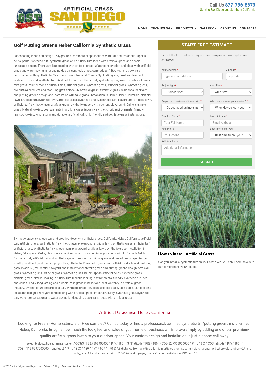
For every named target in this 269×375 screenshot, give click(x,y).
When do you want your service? (229, 101)
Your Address (169, 69)
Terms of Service (71, 366)
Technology (162, 28)
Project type (168, 85)
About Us (228, 28)
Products (186, 28)
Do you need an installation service (181, 101)
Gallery (208, 28)
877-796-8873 (240, 5)
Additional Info (169, 141)
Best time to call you (222, 128)
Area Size (216, 85)
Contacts (248, 28)
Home (143, 28)
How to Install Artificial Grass (186, 254)
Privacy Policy (51, 366)
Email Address (218, 116)
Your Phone (168, 128)
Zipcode (231, 69)
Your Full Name (170, 116)
